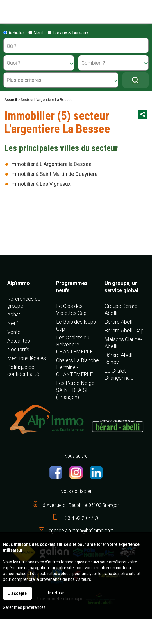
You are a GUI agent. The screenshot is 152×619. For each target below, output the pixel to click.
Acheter (13, 33)
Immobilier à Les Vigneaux (40, 184)
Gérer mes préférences (24, 607)
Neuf (35, 33)
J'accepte (17, 593)
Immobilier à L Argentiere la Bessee (51, 164)
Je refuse (55, 592)
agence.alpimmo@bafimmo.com (81, 530)
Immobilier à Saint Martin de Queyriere (54, 174)
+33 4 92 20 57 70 (81, 518)
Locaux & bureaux (68, 33)
